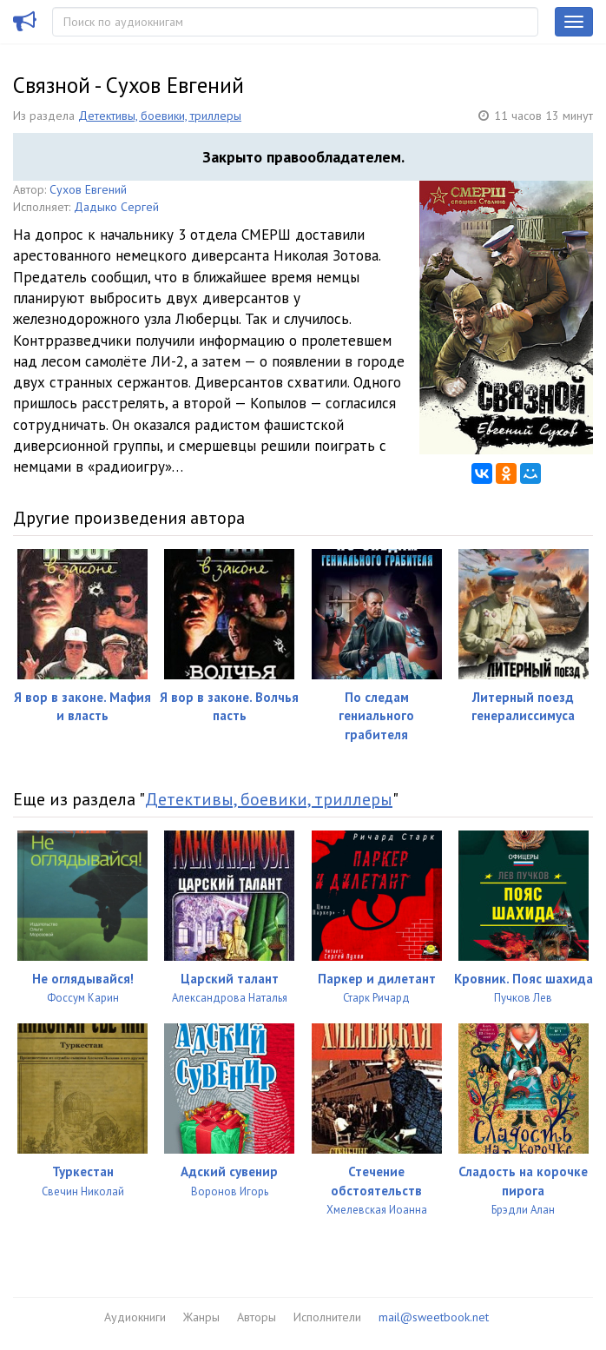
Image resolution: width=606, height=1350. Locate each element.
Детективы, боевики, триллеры (159, 115)
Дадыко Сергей (116, 207)
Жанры (201, 1317)
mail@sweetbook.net (434, 1317)
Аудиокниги (135, 1317)
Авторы (256, 1317)
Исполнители (327, 1317)
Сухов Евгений (88, 189)
